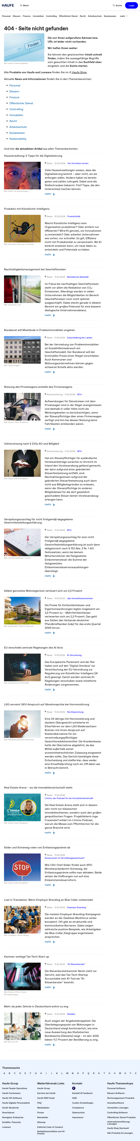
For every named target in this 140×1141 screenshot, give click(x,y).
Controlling (16, 109)
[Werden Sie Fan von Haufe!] (73, 1088)
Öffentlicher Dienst (21, 103)
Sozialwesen (17, 133)
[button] (131, 5)
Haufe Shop (78, 72)
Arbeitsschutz (18, 127)
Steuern (14, 91)
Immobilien (16, 115)
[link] (6, 16)
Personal (14, 85)
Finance (14, 97)
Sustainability (17, 139)
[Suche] (117, 5)
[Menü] (24, 5)
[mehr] (123, 16)
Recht (13, 121)
